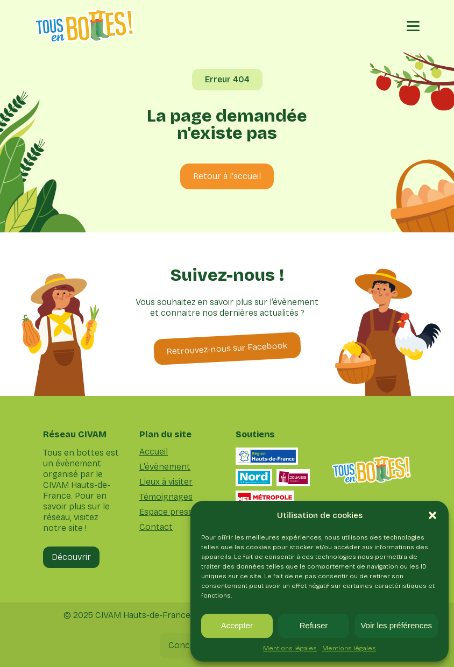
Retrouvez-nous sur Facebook (227, 348)
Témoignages (166, 497)
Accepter (237, 625)
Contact (156, 527)
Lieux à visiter (166, 482)
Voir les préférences (396, 625)
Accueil (153, 452)
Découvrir (71, 557)
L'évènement (164, 467)
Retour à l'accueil (227, 176)
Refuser (314, 625)
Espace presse (168, 512)
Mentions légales (290, 648)
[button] (432, 515)
